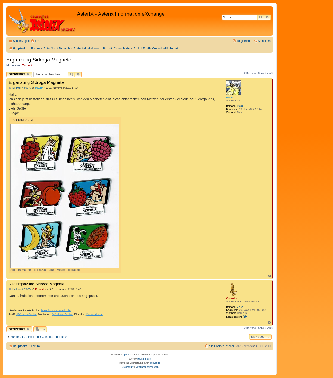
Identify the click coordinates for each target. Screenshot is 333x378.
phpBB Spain (144, 358)
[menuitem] (35, 41)
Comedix (28, 65)
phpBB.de (155, 363)
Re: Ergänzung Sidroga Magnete (36, 284)
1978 (240, 105)
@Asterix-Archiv (26, 314)
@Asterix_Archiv (62, 314)
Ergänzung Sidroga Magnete (38, 60)
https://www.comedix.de (56, 310)
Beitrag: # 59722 (20, 289)
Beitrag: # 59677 (20, 87)
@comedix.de (94, 314)
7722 (240, 306)
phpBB (127, 354)
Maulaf (230, 97)
